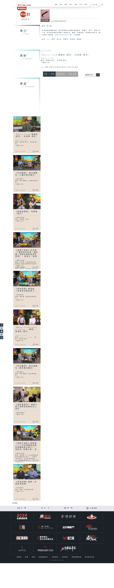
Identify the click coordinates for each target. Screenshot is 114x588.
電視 (56, 5)
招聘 (27, 557)
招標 (34, 557)
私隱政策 (65, 557)
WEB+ (70, 5)
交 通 (23, 508)
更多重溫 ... (15, 503)
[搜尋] (102, 4)
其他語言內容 (90, 557)
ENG (93, 4)
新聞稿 (19, 557)
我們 (85, 5)
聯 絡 (70, 508)
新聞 (65, 5)
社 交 (47, 508)
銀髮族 (51, 67)
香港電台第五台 (61, 67)
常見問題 (55, 557)
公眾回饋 (93, 508)
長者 (69, 67)
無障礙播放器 (77, 557)
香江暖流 (74, 67)
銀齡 (47, 67)
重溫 (75, 5)
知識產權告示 (44, 557)
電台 (60, 5)
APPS (80, 5)
